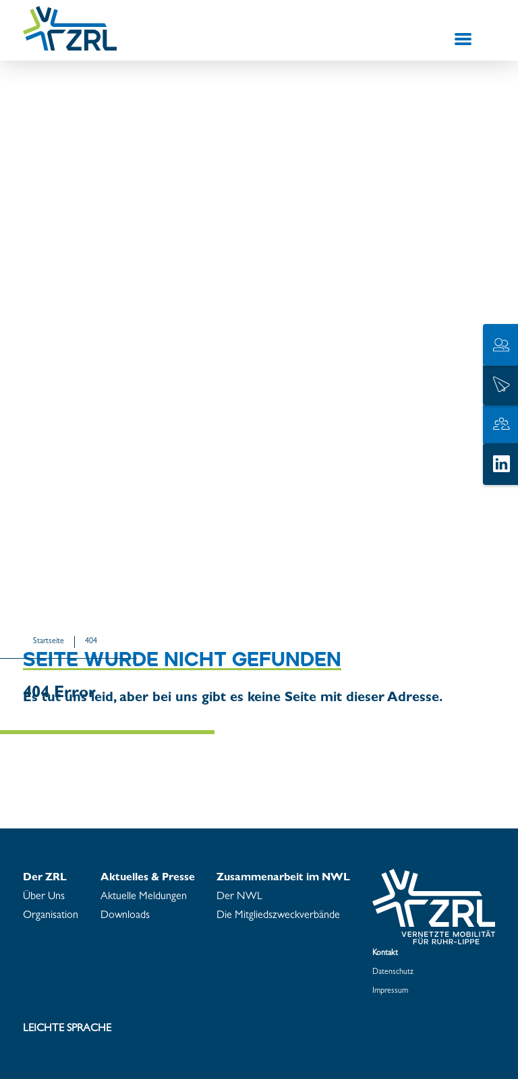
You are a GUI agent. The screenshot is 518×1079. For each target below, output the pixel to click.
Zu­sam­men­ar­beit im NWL (283, 878)
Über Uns (44, 897)
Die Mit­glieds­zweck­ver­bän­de (278, 916)
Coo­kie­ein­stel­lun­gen (405, 1010)
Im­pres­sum (390, 991)
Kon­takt (385, 954)
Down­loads (125, 916)
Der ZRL (45, 878)
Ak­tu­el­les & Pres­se (147, 878)
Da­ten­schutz (392, 973)
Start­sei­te (48, 642)
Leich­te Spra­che (67, 1029)
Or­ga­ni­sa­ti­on (50, 916)
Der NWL (239, 897)
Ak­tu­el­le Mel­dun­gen (143, 897)
